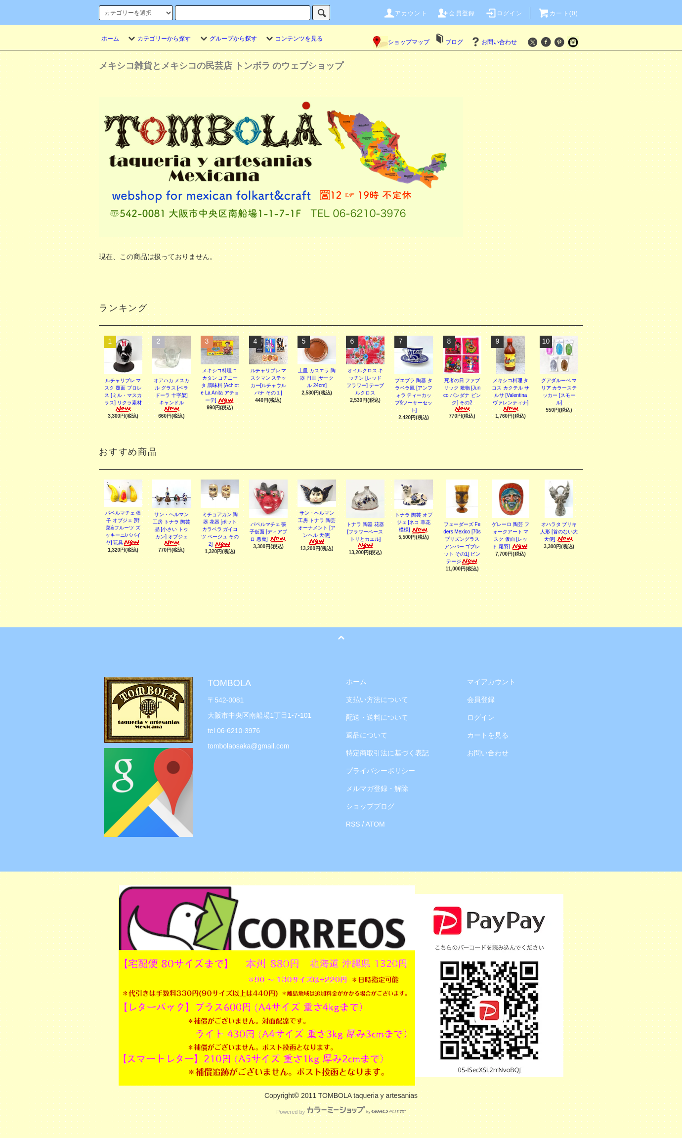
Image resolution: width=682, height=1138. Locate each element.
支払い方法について (377, 699)
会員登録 (456, 13)
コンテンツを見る (293, 38)
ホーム (110, 38)
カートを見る (488, 735)
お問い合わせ (493, 42)
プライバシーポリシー (380, 771)
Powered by (341, 1112)
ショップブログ (370, 806)
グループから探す (227, 38)
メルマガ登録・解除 (377, 788)
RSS (353, 824)
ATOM (375, 824)
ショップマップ (401, 42)
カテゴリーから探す (158, 38)
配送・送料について (377, 717)
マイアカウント (491, 682)
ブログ (454, 42)
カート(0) (558, 13)
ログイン (504, 13)
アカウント (405, 13)
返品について (366, 735)
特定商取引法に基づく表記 (387, 753)
